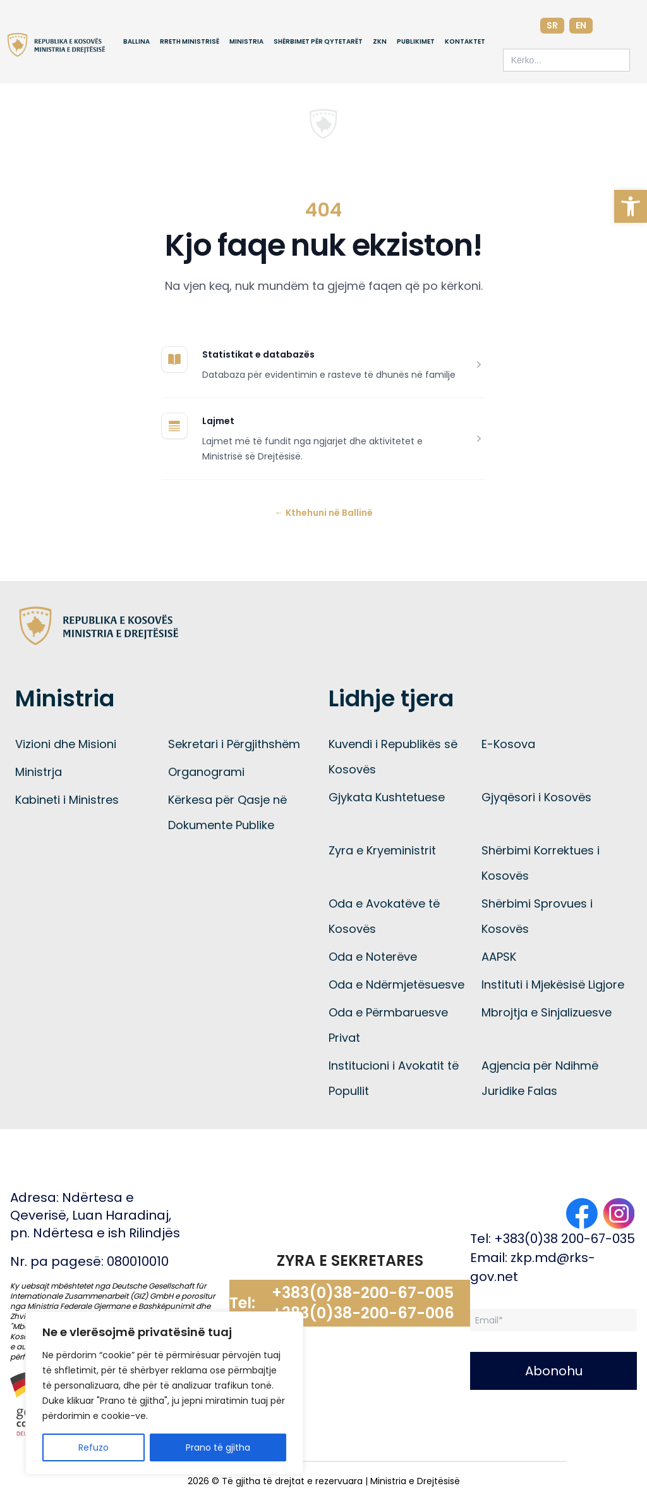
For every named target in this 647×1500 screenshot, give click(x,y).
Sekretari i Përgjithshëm (234, 744)
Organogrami (206, 772)
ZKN (380, 41)
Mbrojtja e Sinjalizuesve (546, 1012)
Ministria (246, 41)
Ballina (136, 41)
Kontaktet (465, 41)
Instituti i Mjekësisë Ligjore (552, 984)
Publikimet (416, 41)
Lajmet (218, 421)
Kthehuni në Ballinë (324, 512)
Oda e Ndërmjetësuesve (396, 984)
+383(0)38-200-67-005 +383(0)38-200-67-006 (363, 1303)
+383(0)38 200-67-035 (564, 1238)
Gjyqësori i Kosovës (536, 797)
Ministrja (38, 772)
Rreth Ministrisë (189, 41)
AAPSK (498, 957)
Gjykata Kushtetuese (387, 797)
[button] (630, 206)
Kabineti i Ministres (67, 800)
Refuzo (93, 1447)
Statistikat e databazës (258, 354)
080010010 (138, 1261)
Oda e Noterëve (373, 957)
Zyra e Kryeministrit (382, 850)
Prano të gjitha (218, 1447)
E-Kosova (508, 744)
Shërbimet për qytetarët (318, 41)
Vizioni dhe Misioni (65, 744)
